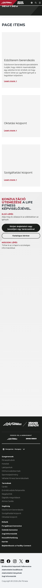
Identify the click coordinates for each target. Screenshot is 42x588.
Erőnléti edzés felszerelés (13, 490)
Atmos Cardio (8, 501)
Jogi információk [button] (9, 576)
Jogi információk (9, 534)
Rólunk (5, 522)
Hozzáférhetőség (10, 538)
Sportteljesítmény (10, 475)
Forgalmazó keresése (12, 526)
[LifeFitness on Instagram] (15, 561)
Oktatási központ (9, 517)
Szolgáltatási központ (11, 513)
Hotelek (5, 464)
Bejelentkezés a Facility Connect (16, 546)
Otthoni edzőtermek (11, 471)
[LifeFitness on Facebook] (8, 561)
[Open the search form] (36, 3)
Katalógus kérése (21, 236)
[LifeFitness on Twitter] (21, 561)
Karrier (5, 542)
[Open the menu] (40, 3)
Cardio (5, 487)
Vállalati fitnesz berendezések (15, 478)
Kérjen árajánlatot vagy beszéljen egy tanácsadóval (21, 227)
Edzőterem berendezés (12, 510)
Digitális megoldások (11, 498)
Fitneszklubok (8, 460)
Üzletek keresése (10, 530)
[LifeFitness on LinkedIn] (2, 561)
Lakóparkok (7, 467)
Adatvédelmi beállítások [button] (12, 570)
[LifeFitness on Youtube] (27, 561)
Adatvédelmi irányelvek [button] (12, 573)
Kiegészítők (7, 494)
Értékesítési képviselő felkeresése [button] (16, 566)
